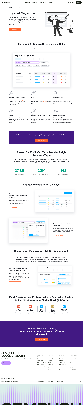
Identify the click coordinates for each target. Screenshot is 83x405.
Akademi (72, 357)
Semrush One (40, 355)
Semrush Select (62, 364)
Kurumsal (50, 2)
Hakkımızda (61, 355)
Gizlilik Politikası (40, 381)
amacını (45, 101)
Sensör (49, 369)
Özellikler (10, 7)
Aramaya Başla (41, 339)
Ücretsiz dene (15, 29)
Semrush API (73, 358)
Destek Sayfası (73, 355)
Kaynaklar (42, 2)
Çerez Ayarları (60, 381)
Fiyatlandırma (35, 2)
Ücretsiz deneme (40, 360)
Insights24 (50, 360)
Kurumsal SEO (51, 355)
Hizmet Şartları (50, 381)
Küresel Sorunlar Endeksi (64, 366)
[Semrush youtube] (9, 379)
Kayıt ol (78, 2)
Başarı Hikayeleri (40, 364)
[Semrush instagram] (4, 379)
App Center (50, 364)
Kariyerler (61, 358)
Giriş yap (72, 2)
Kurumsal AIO (51, 357)
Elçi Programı (73, 369)
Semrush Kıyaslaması (41, 362)
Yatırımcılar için (62, 362)
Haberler (61, 357)
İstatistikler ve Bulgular (41, 366)
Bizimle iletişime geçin (63, 369)
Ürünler (27, 2)
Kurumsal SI (50, 358)
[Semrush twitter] (13, 379)
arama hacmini (17, 202)
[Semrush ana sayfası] (5, 2)
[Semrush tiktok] (6, 379)
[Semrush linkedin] (2, 379)
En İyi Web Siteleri (51, 366)
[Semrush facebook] (11, 379)
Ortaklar (61, 360)
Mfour (49, 362)
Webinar (72, 367)
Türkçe (79, 381)
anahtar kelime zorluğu (18, 100)
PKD (26, 100)
